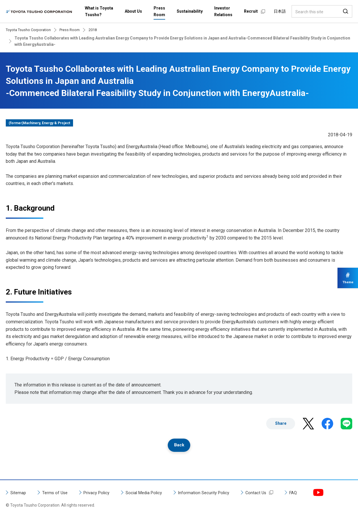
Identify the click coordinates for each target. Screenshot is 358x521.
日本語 (280, 11)
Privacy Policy (101, 494)
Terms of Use (57, 494)
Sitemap (18, 494)
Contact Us (270, 494)
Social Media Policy (152, 494)
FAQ (308, 494)
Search (345, 11)
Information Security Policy (215, 494)
